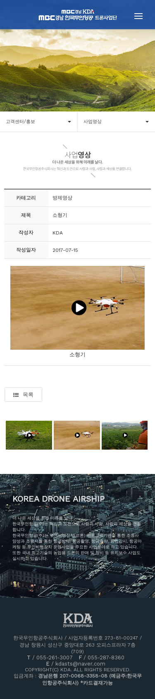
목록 (23, 394)
